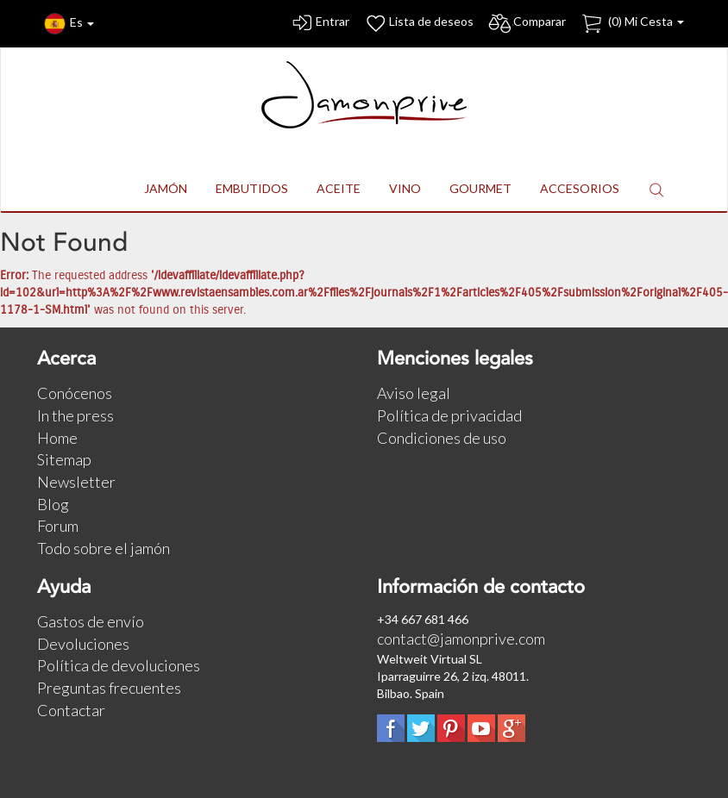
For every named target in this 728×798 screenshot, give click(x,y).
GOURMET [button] (480, 188)
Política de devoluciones (118, 665)
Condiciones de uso (441, 437)
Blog (53, 504)
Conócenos (74, 392)
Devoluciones (83, 643)
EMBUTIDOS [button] (252, 188)
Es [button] (69, 23)
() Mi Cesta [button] (632, 23)
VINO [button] (405, 188)
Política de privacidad (449, 415)
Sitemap (64, 459)
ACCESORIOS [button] (579, 188)
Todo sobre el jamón (103, 548)
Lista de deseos (418, 23)
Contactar (71, 710)
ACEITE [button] (339, 188)
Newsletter (76, 481)
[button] (656, 189)
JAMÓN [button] (165, 188)
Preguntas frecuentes (109, 687)
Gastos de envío (90, 621)
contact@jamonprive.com (461, 638)
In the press (75, 415)
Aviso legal (413, 392)
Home (57, 437)
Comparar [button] (526, 23)
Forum (57, 525)
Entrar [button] (319, 23)
